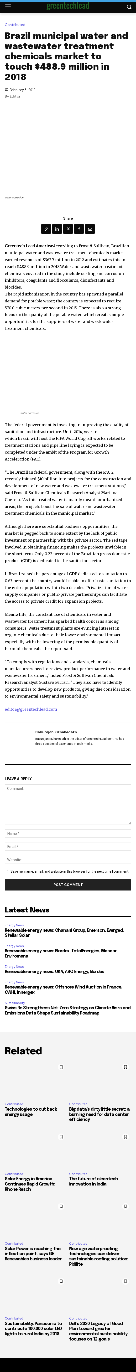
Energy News (14, 925)
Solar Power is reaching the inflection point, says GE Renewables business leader (33, 1254)
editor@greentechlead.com (31, 709)
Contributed (16, 25)
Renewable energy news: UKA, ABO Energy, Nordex (54, 972)
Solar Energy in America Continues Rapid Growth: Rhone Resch (30, 1184)
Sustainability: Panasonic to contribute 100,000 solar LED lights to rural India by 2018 (33, 1329)
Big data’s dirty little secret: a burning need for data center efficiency (99, 1114)
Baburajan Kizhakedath (56, 732)
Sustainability (15, 1003)
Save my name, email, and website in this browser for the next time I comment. (69, 871)
